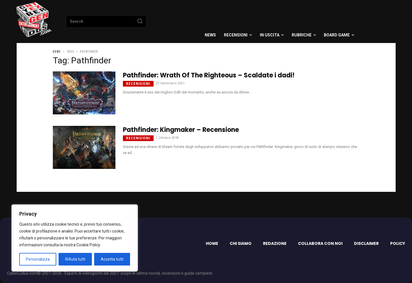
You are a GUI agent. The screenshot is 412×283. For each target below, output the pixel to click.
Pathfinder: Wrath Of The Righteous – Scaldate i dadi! (209, 75)
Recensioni (138, 83)
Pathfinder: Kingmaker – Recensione (181, 129)
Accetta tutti (112, 259)
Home (57, 52)
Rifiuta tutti (75, 259)
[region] (74, 238)
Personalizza (38, 259)
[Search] (139, 21)
